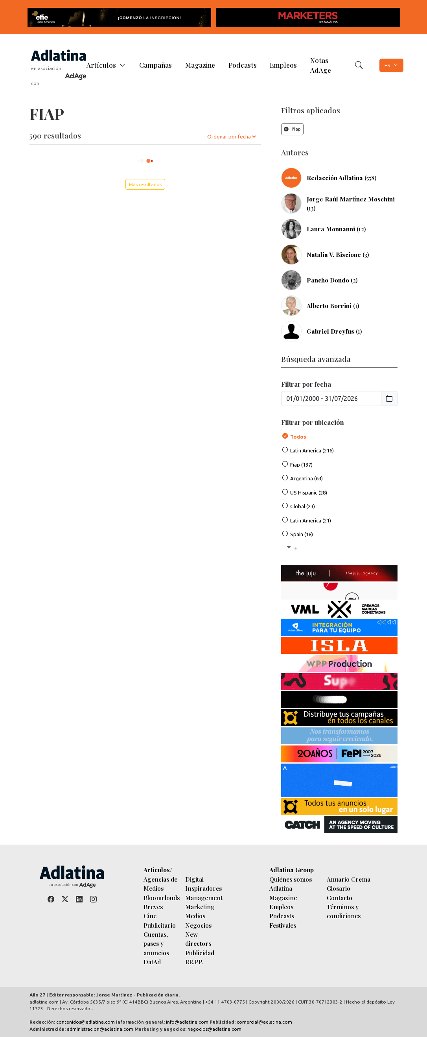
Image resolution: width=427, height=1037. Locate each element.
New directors (198, 938)
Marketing (200, 906)
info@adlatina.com (187, 1021)
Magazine (200, 65)
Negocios (198, 925)
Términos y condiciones (344, 911)
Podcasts (242, 65)
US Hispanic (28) (308, 492)
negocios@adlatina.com (214, 1028)
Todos (298, 436)
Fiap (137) (301, 464)
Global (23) (302, 506)
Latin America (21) (310, 520)
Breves (153, 906)
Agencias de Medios (160, 883)
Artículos (101, 65)
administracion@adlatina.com (100, 1028)
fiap (292, 128)
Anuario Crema (348, 879)
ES (387, 65)
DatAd (152, 962)
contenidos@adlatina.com (85, 1021)
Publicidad (199, 952)
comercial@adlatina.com (264, 1021)
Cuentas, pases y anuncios (156, 943)
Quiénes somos (290, 879)
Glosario (338, 888)
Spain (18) (301, 534)
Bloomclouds (162, 897)
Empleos (283, 65)
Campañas (155, 65)
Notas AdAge (320, 65)
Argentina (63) (306, 478)
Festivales (282, 925)
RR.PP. (194, 962)
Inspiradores (203, 888)
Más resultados (145, 184)
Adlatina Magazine (283, 892)
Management (204, 897)
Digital (194, 879)
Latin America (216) (312, 450)
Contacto (339, 897)
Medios (195, 916)
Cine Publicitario (160, 920)
